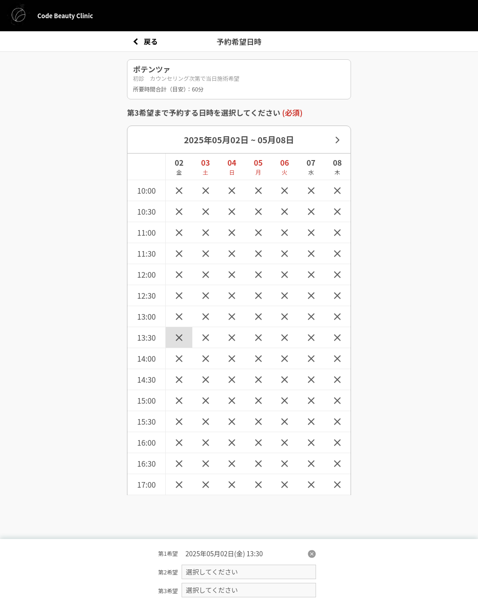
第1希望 (168, 553)
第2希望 (168, 572)
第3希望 (168, 591)
